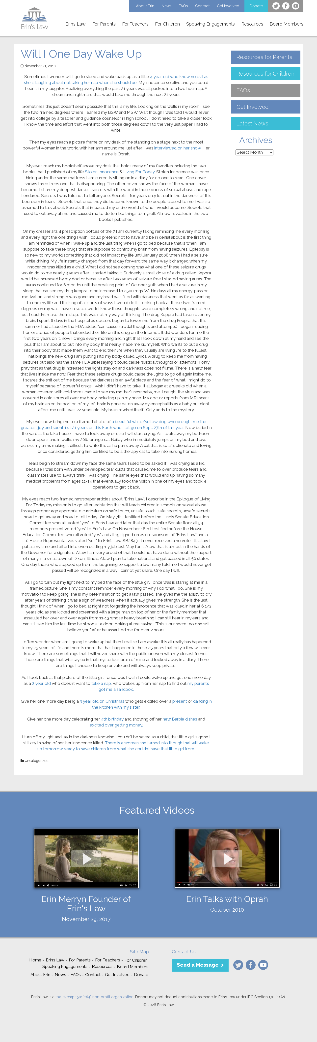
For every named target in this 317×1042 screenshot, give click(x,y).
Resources (252, 24)
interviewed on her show (177, 147)
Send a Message (198, 965)
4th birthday (112, 719)
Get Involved (228, 6)
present (179, 701)
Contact (202, 6)
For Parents (104, 24)
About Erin (145, 6)
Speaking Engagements (210, 24)
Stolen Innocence (102, 171)
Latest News (252, 123)
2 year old (42, 683)
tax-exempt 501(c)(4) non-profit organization (94, 997)
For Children (167, 24)
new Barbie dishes (180, 719)
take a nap (101, 683)
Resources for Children (265, 73)
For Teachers (135, 24)
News (166, 6)
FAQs (183, 6)
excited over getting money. (116, 725)
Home (35, 959)
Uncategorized (37, 761)
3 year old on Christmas (102, 701)
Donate (256, 6)
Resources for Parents (264, 57)
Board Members (286, 24)
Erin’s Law (76, 24)
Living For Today (139, 171)
